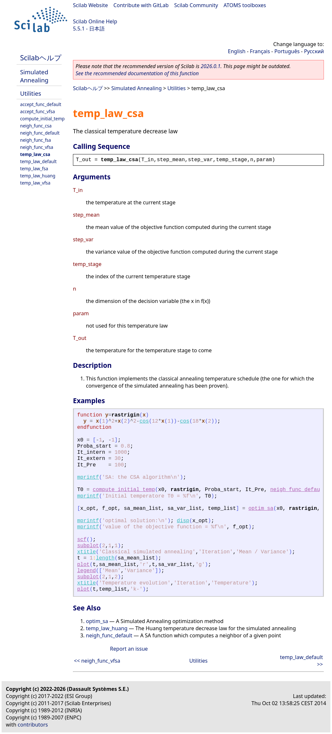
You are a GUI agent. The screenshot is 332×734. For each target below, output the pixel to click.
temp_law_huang (37, 176)
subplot (88, 546)
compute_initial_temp (42, 118)
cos (144, 421)
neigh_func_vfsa (36, 147)
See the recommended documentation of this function (137, 73)
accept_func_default (40, 104)
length (105, 558)
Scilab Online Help (95, 21)
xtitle (86, 552)
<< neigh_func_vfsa (97, 660)
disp (183, 521)
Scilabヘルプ (41, 57)
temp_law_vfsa (35, 183)
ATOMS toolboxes (245, 5)
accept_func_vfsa (37, 111)
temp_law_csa (35, 154)
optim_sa (260, 508)
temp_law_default (38, 161)
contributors (33, 724)
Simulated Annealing (34, 76)
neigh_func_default (40, 133)
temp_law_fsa (34, 168)
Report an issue (129, 648)
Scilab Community (196, 5)
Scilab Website (90, 5)
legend (86, 571)
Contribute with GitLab (141, 5)
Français (260, 51)
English (236, 51)
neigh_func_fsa (35, 140)
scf (82, 540)
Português (287, 51)
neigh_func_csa (36, 126)
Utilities (30, 93)
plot (83, 565)
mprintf (88, 477)
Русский (314, 51)
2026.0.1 (210, 66)
